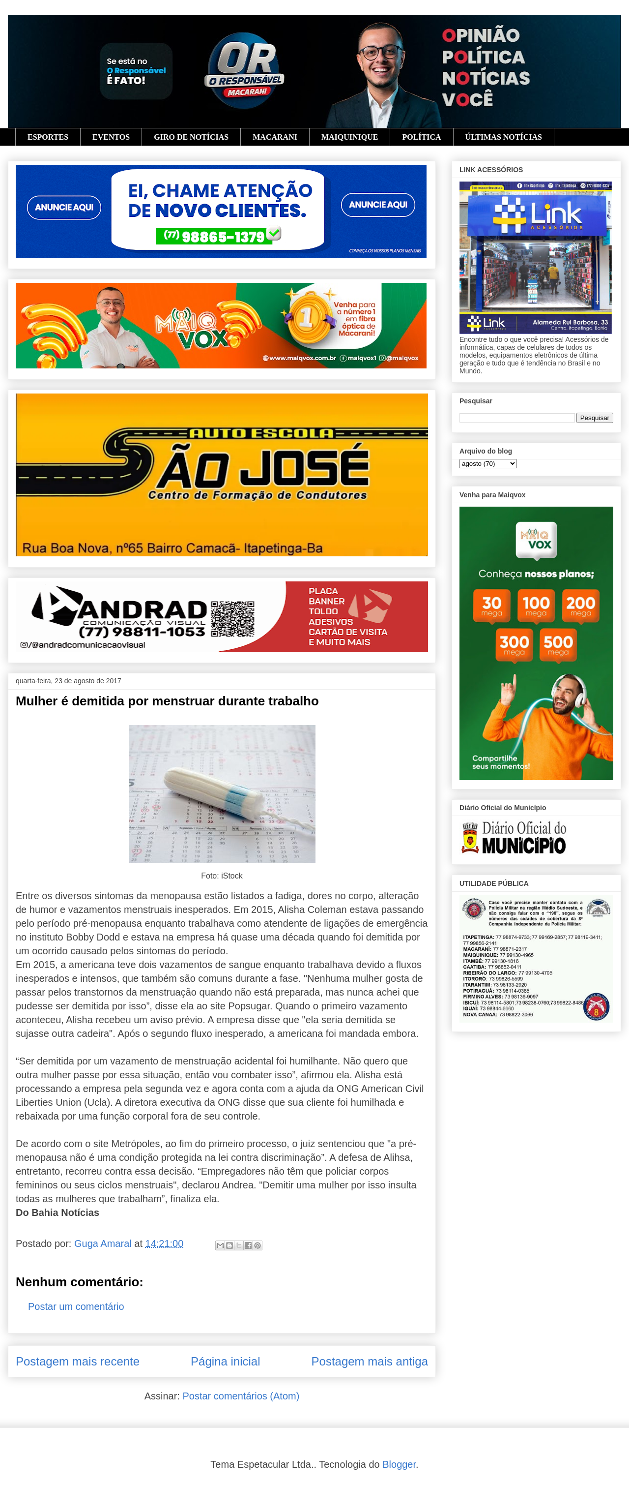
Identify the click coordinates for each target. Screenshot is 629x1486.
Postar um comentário (76, 1306)
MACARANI (275, 137)
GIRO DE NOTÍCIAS (191, 137)
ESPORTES (48, 137)
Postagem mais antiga (370, 1361)
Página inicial (225, 1361)
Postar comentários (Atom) (240, 1396)
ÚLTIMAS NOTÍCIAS (503, 137)
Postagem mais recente (78, 1361)
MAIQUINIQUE (349, 137)
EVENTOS (111, 137)
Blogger (399, 1464)
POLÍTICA (421, 137)
